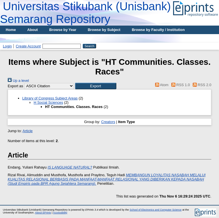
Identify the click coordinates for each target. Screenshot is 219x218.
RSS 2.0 (201, 85)
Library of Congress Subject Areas (50, 98)
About (32, 30)
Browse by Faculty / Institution (158, 30)
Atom (161, 85)
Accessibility (60, 212)
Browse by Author (21, 38)
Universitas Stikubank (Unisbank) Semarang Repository (85, 12)
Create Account (28, 46)
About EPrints (43, 212)
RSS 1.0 (179, 85)
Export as (15, 86)
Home (11, 30)
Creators (108, 122)
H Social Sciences (48, 102)
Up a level (18, 80)
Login (7, 46)
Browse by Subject (104, 30)
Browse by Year (62, 30)
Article (28, 131)
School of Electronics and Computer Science (156, 209)
